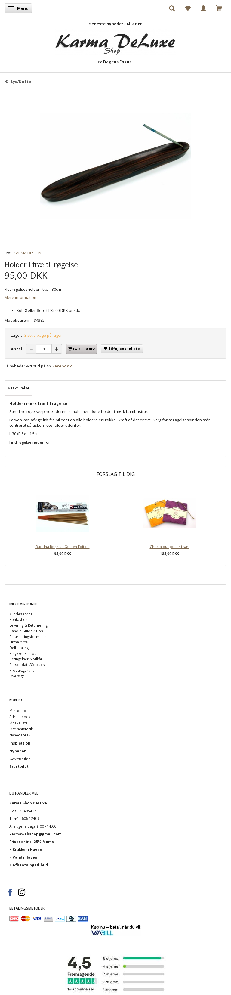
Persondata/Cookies (27, 664)
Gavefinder (19, 758)
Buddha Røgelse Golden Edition (62, 546)
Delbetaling (19, 647)
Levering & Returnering (28, 625)
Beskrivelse (18, 388)
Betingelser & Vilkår (25, 658)
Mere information (20, 297)
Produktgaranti (22, 670)
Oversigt (16, 676)
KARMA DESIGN (27, 253)
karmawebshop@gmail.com (35, 834)
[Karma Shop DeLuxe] (115, 41)
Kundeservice (20, 614)
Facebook (62, 366)
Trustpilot (19, 766)
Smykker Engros (22, 653)
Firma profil (19, 642)
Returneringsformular (27, 636)
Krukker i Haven (27, 849)
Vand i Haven (25, 857)
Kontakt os (18, 619)
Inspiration (19, 743)
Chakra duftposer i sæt (169, 546)
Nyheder (17, 751)
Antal (17, 349)
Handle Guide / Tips (26, 630)
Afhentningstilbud (30, 865)
